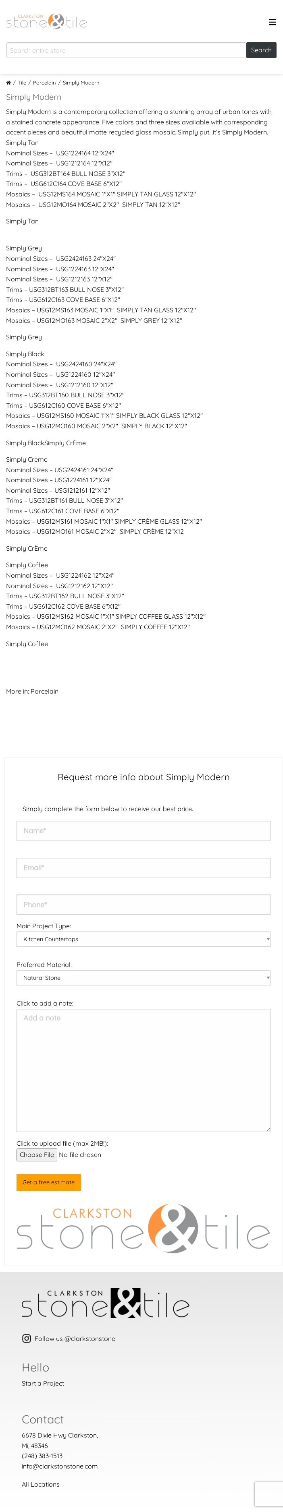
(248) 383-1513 (42, 1456)
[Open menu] (272, 23)
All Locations (41, 1484)
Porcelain (44, 82)
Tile (22, 82)
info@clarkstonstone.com (60, 1466)
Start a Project (43, 1383)
